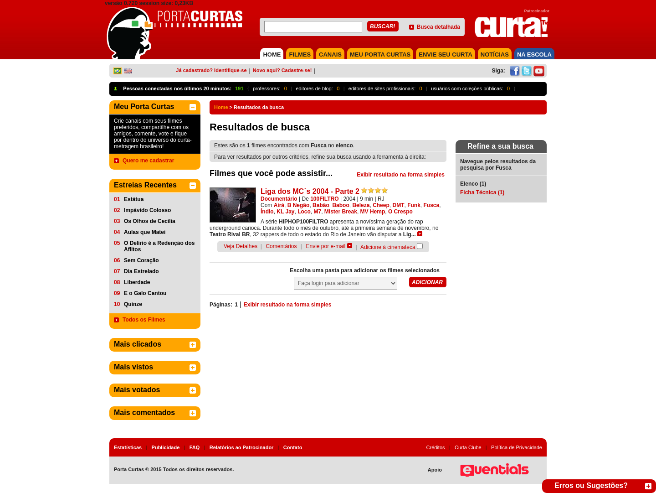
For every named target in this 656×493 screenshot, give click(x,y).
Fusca (432, 205)
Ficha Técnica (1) (482, 192)
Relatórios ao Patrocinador (242, 447)
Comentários (281, 246)
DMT (398, 205)
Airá (279, 205)
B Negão (298, 205)
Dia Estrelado (141, 271)
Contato (292, 447)
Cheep (381, 205)
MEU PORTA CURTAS (380, 54)
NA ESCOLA (534, 54)
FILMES (300, 54)
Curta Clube (468, 447)
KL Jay (285, 211)
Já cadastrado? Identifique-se (211, 70)
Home (221, 107)
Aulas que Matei (144, 232)
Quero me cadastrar (148, 160)
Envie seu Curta (445, 54)
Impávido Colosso (147, 210)
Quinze (133, 304)
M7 (318, 211)
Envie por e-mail (326, 246)
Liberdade (137, 282)
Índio (267, 211)
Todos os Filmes (144, 320)
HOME (272, 54)
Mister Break (340, 211)
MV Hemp (372, 211)
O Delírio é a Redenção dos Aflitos (159, 246)
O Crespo (400, 211)
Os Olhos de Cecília (149, 221)
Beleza (360, 205)
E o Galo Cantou (145, 293)
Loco (304, 211)
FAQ (195, 447)
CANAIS (330, 54)
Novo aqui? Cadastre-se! (282, 70)
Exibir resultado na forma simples (401, 174)
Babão (321, 205)
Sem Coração (141, 260)
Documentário (279, 199)
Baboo (340, 205)
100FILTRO (324, 199)
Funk (413, 205)
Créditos (435, 447)
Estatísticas (128, 447)
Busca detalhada (438, 27)
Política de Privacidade (516, 447)
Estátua (134, 199)
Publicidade (166, 447)
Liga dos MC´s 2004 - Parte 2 (310, 191)
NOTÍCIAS (495, 54)
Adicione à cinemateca (387, 247)
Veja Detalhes (240, 246)
